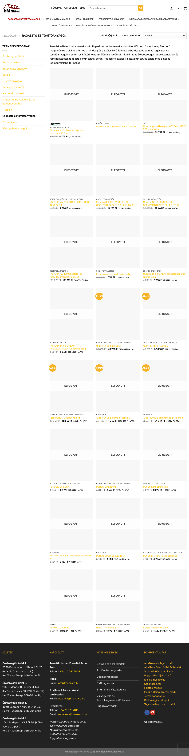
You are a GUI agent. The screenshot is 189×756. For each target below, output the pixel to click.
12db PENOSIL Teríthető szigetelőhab (163, 417)
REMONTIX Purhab (59, 627)
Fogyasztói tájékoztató (157, 675)
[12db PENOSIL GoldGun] (118, 314)
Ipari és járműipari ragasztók (94, 25)
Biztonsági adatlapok (156, 700)
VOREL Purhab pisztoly (155, 627)
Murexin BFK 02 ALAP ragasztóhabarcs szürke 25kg (164, 275)
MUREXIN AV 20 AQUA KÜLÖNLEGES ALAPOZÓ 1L (69, 204)
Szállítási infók (152, 683)
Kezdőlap (9, 35)
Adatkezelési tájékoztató (158, 663)
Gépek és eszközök (127, 25)
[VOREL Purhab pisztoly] (165, 595)
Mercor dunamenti (13, 93)
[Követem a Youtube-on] (152, 712)
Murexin (7, 109)
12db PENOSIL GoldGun (109, 346)
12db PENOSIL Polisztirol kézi (65, 417)
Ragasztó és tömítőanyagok (25, 19)
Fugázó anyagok (62, 25)
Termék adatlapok (154, 696)
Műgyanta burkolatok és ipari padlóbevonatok (19, 101)
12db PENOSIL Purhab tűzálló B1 (113, 417)
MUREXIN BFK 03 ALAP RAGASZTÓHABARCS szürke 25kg (68, 347)
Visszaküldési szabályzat (159, 671)
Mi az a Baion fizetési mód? (160, 692)
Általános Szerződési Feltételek (162, 667)
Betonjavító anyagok (59, 19)
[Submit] (140, 8)
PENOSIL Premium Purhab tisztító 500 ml (70, 557)
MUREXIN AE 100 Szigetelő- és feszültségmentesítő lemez (66, 275)
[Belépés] (171, 8)
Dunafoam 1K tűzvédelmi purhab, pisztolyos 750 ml (68, 132)
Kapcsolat (70, 8)
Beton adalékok (86, 19)
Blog (83, 8)
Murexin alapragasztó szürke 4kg (113, 274)
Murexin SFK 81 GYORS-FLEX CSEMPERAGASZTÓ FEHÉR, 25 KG (161, 204)
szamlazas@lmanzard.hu (72, 714)
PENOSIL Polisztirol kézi (155, 487)
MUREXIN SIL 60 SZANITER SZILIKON (116, 126)
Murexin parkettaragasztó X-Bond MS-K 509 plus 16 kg (164, 128)
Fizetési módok (153, 687)
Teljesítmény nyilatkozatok (160, 704)
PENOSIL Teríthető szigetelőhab (160, 556)
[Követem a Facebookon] (147, 712)
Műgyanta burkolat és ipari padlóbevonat (154, 19)
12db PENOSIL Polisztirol (156, 346)
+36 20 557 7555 (70, 671)
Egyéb (6, 74)
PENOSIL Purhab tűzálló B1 (110, 556)
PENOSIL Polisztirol (106, 487)
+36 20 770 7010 (69, 710)
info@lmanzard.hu (68, 683)
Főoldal (56, 8)
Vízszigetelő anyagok (112, 19)
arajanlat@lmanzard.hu (71, 698)
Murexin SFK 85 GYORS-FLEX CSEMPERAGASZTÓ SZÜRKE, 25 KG (115, 204)
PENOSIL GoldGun (59, 487)
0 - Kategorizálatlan (14, 56)
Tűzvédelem (9, 122)
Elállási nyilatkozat (155, 679)
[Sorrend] (165, 36)
